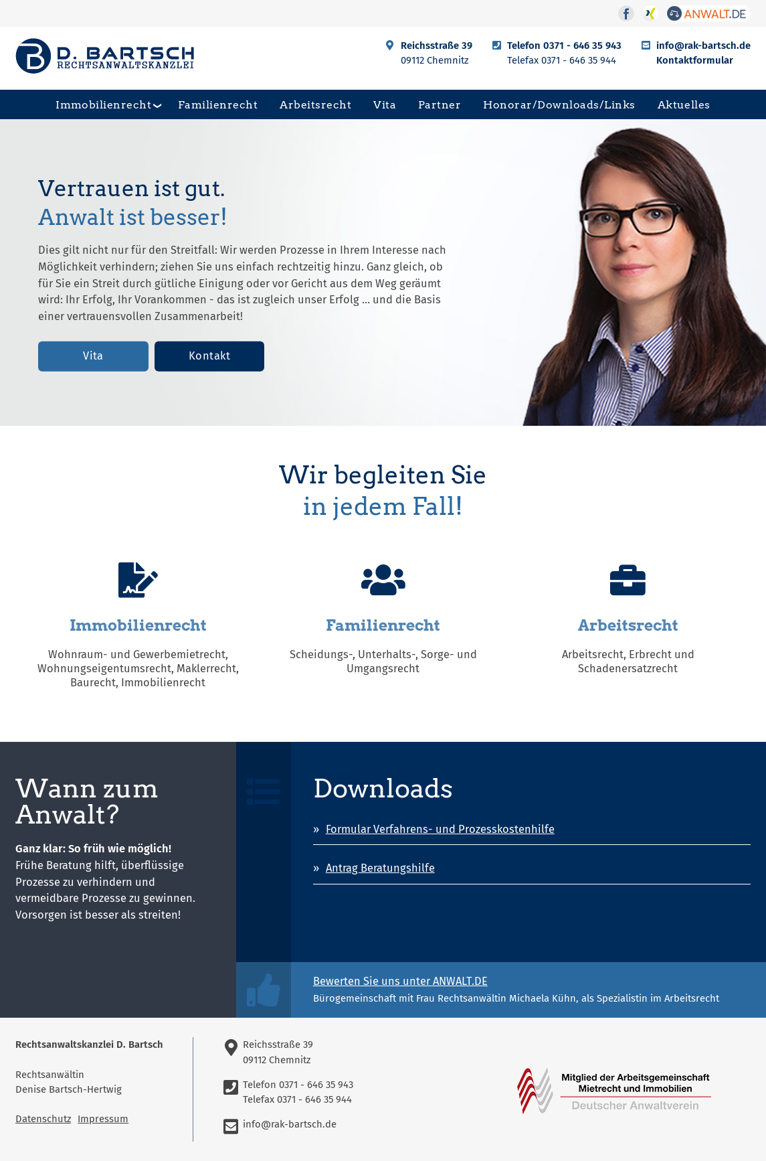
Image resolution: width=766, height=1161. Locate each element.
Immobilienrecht (103, 104)
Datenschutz (43, 1119)
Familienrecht (218, 104)
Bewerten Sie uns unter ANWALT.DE (400, 981)
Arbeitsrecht (315, 104)
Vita (384, 104)
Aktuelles (684, 104)
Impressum (103, 1119)
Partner (439, 104)
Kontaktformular (694, 60)
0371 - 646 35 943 (582, 46)
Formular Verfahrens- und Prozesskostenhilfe (440, 829)
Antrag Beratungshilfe (380, 868)
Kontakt (209, 356)
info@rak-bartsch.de (703, 46)
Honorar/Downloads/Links (559, 104)
